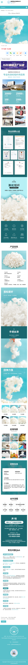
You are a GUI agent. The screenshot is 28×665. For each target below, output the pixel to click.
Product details (6, 59)
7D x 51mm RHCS (10, 618)
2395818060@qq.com (16, 644)
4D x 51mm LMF (12, 617)
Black (3, 621)
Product (2, 10)
